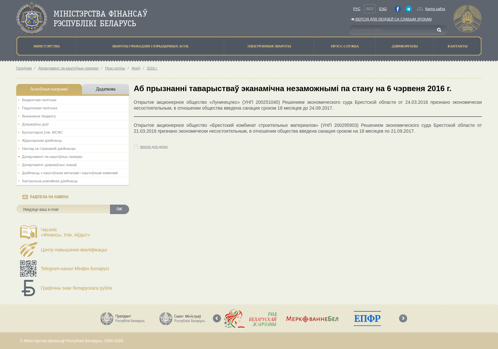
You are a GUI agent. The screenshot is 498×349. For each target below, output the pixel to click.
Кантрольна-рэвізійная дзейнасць (50, 181)
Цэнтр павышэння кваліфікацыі (74, 249)
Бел (369, 9)
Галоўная (24, 68)
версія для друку (154, 147)
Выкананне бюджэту (39, 116)
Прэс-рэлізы (115, 68)
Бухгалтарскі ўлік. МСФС (42, 132)
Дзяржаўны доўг (35, 124)
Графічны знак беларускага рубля (76, 288)
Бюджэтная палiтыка (39, 100)
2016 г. (152, 68)
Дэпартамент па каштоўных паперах (68, 68)
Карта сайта (435, 9)
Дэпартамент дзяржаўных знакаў (49, 165)
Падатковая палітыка (39, 108)
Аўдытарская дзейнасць (42, 140)
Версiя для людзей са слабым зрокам (391, 19)
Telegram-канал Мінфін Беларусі (75, 268)
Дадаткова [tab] (105, 89)
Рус (356, 9)
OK (119, 209)
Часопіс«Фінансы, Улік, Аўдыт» (65, 232)
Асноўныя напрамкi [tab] (49, 89)
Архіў (136, 68)
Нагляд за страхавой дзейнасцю (49, 148)
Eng (383, 9)
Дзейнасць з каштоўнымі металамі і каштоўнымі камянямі (70, 173)
